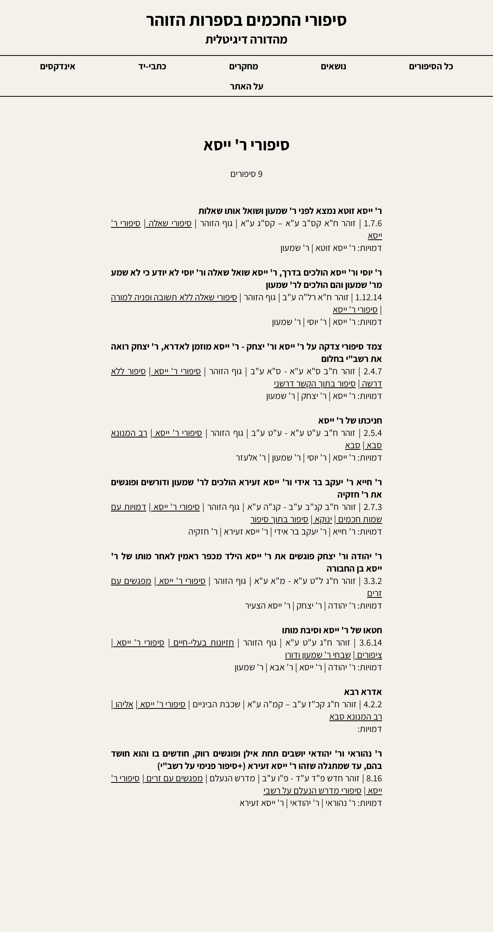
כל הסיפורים (431, 66)
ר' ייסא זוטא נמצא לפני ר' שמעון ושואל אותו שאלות (290, 210)
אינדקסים (57, 66)
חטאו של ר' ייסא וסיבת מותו (332, 630)
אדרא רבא (363, 691)
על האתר (246, 86)
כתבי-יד (152, 66)
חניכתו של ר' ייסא (350, 420)
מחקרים (243, 66)
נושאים (333, 66)
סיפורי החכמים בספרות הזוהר (246, 19)
